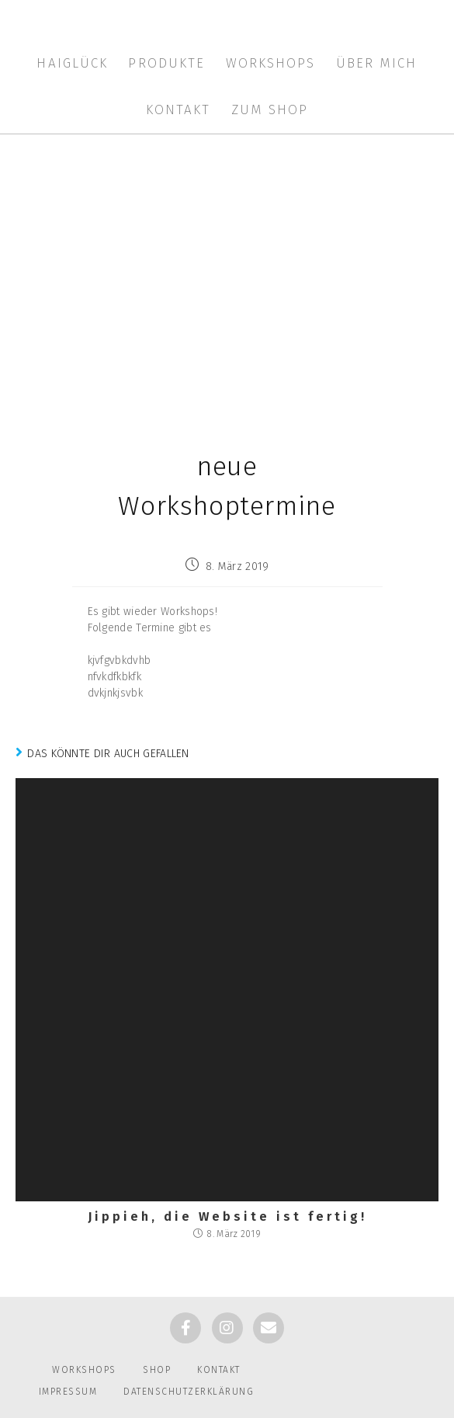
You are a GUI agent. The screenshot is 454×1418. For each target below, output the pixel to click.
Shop (157, 1369)
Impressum (68, 1391)
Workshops (84, 1369)
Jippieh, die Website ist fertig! (227, 1217)
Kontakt (219, 1369)
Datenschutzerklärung (188, 1391)
